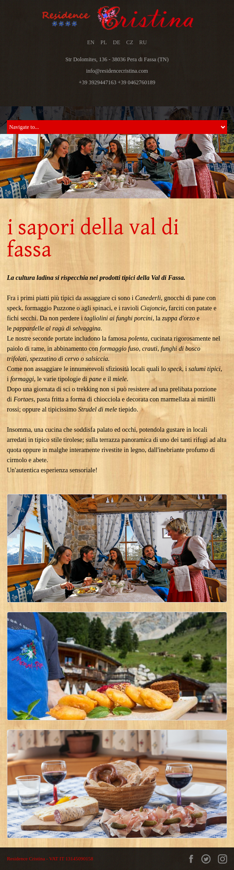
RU (143, 42)
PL (103, 42)
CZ (129, 42)
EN (90, 42)
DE (116, 42)
